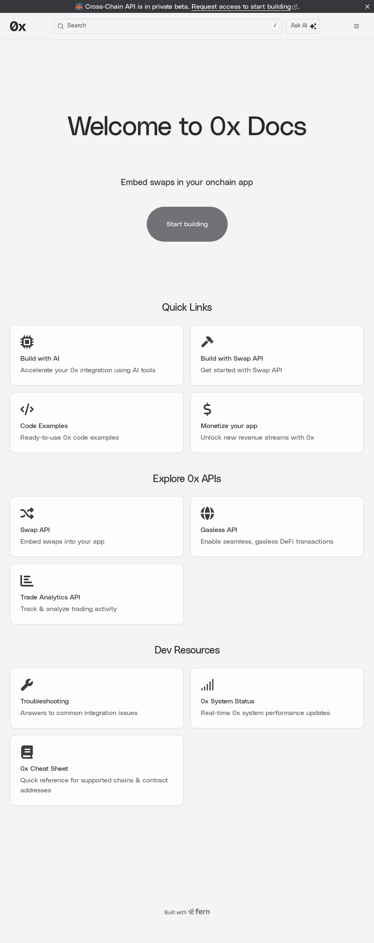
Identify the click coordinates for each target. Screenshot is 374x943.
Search (168, 16)
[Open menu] (356, 16)
